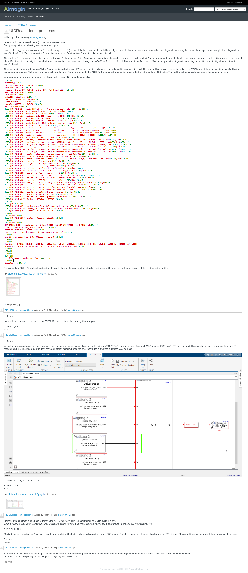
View (45, 274)
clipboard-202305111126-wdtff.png (25, 494)
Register (238, 2)
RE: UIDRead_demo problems (19, 310)
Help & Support (28, 2)
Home (6, 2)
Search (188, 9)
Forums (40, 16)
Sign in (230, 2)
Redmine (115, 569)
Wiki (30, 16)
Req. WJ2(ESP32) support (24, 25)
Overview (9, 16)
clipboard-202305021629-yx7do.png (25, 273)
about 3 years (36, 37)
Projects (15, 2)
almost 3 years (74, 310)
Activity (21, 16)
